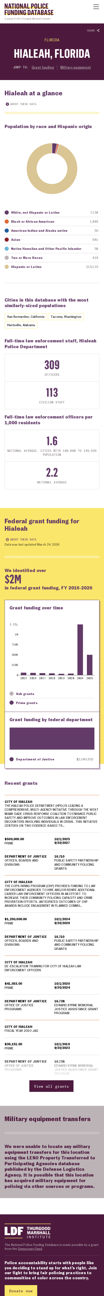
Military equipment (75, 67)
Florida (52, 40)
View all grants (51, 1091)
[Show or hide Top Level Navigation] (96, 6)
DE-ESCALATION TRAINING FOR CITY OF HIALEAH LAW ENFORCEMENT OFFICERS (44, 973)
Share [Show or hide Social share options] (93, 31)
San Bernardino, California (26, 316)
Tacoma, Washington (66, 316)
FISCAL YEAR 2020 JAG (22, 1035)
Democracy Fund (30, 1253)
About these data (21, 104)
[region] (52, 946)
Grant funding (42, 67)
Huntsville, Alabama (21, 325)
